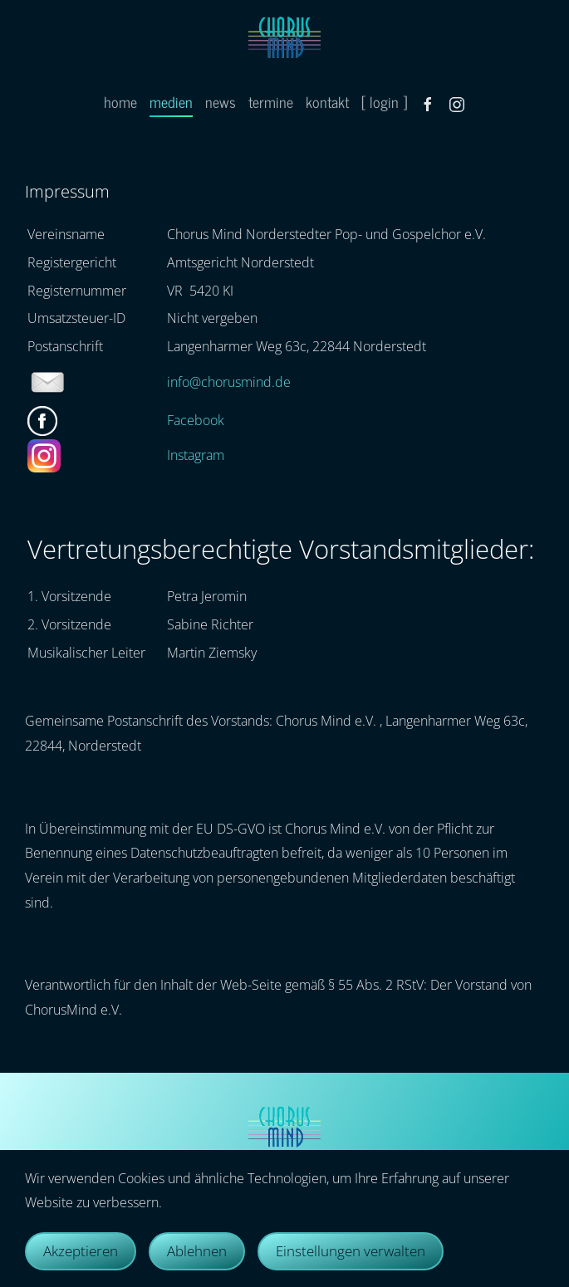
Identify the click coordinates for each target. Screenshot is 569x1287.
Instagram (195, 455)
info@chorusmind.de (229, 382)
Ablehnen (197, 1250)
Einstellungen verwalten (350, 1250)
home (120, 101)
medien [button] (171, 101)
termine (270, 101)
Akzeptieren (80, 1250)
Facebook (195, 420)
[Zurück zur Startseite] (284, 37)
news (220, 101)
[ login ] (384, 101)
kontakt (327, 101)
